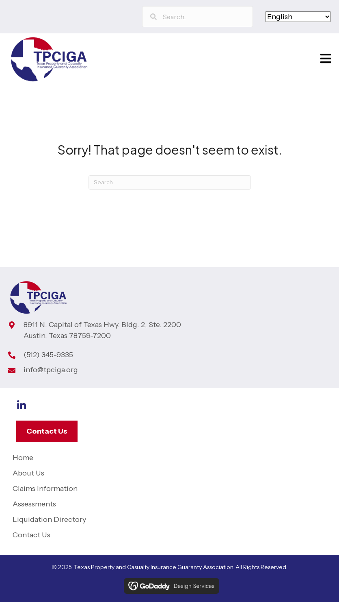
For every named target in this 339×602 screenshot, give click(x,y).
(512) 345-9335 (48, 354)
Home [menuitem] (23, 457)
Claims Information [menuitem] (45, 488)
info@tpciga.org (51, 369)
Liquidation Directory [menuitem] (49, 519)
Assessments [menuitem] (34, 503)
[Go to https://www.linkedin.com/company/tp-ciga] (21, 406)
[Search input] (197, 16)
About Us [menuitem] (28, 473)
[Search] (170, 182)
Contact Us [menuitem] (31, 534)
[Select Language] (298, 16)
